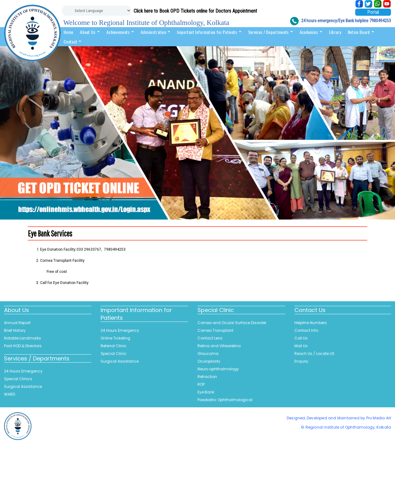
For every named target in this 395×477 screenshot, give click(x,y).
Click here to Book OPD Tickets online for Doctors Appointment (195, 11)
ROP (201, 384)
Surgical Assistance (23, 386)
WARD (9, 394)
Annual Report (17, 322)
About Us (90, 32)
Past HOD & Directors (23, 345)
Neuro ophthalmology (218, 369)
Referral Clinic (114, 345)
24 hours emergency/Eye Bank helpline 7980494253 (346, 20)
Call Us (301, 338)
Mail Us (301, 345)
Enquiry (301, 361)
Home (68, 32)
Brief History (15, 330)
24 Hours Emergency (23, 371)
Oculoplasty (209, 361)
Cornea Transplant (215, 330)
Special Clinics (18, 378)
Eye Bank (206, 392)
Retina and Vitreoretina (219, 345)
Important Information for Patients (209, 32)
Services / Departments (270, 32)
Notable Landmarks (22, 338)
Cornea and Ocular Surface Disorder (232, 322)
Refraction (207, 376)
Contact (72, 41)
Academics (311, 32)
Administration (155, 32)
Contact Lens (210, 338)
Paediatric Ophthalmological (225, 399)
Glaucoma (208, 353)
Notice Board (361, 32)
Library (335, 32)
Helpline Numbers (310, 322)
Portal (373, 12)
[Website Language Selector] (96, 11)
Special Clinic (114, 353)
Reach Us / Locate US (314, 353)
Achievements (120, 32)
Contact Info (306, 330)
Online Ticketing (115, 338)
